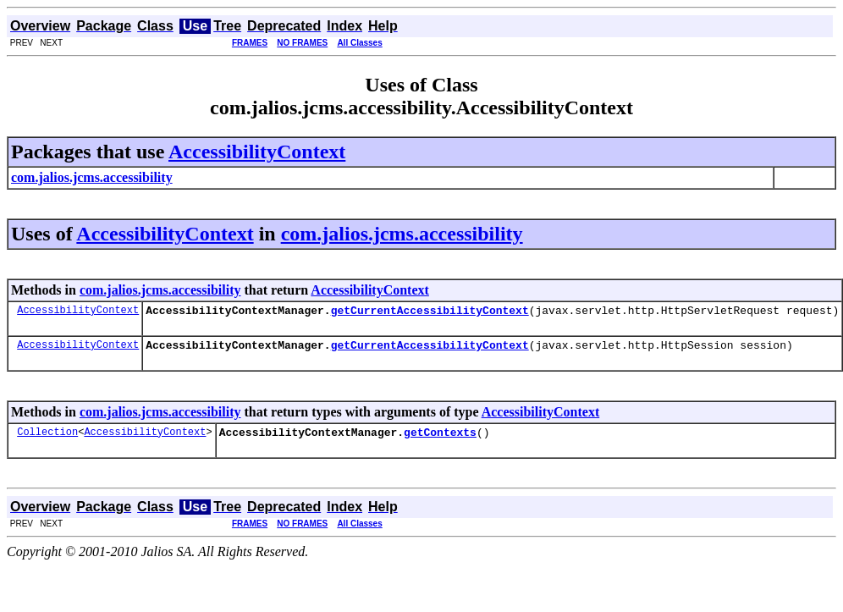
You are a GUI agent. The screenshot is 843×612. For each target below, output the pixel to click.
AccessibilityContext (256, 152)
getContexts (440, 439)
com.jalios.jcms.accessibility (402, 234)
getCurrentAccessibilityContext (430, 312)
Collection (47, 439)
